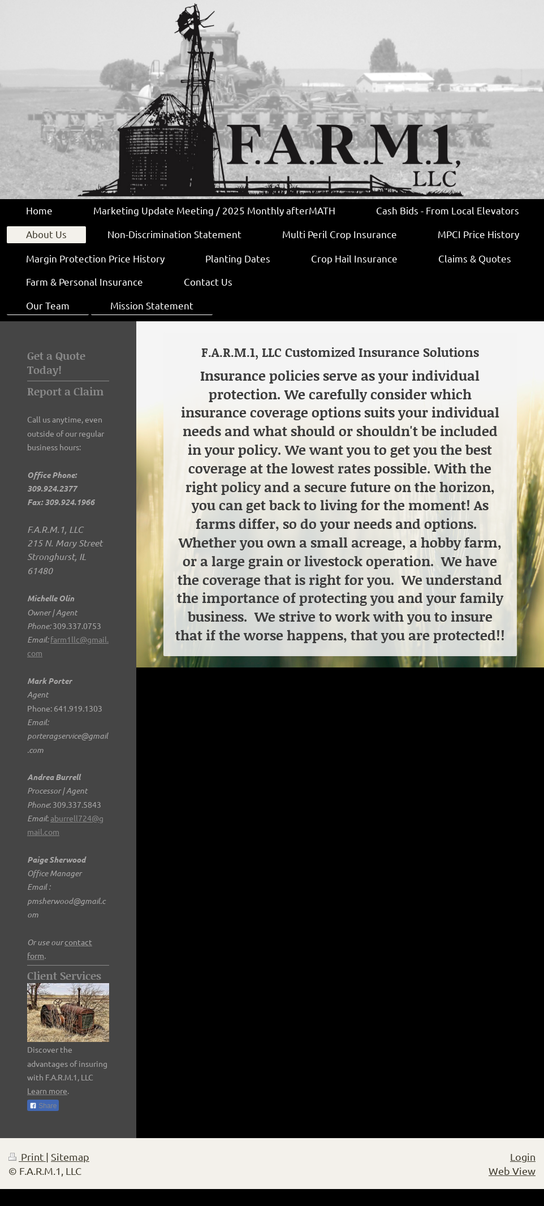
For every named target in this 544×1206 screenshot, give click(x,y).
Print (27, 1156)
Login (523, 1156)
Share (43, 1106)
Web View (512, 1171)
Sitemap (70, 1156)
